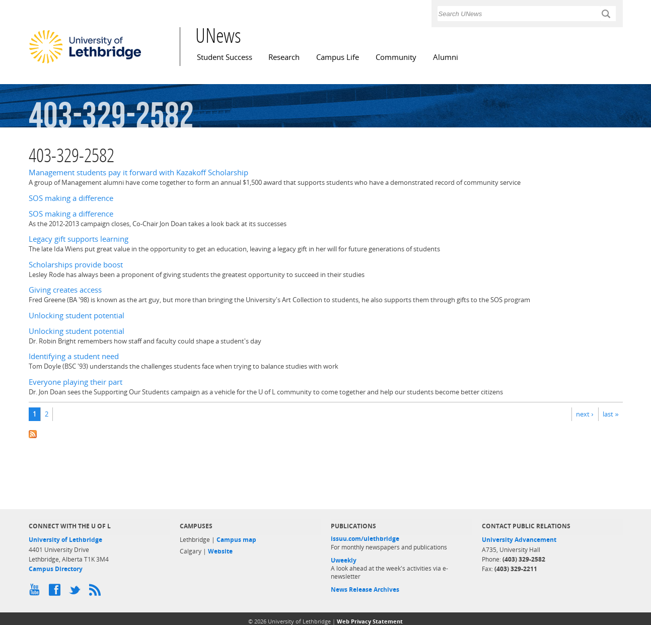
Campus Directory (56, 569)
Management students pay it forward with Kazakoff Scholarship (138, 172)
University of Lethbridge (65, 539)
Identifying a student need (74, 356)
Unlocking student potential (76, 315)
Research (284, 57)
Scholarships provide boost (76, 264)
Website (220, 551)
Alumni (445, 57)
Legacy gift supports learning (78, 239)
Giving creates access (65, 290)
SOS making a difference (71, 198)
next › (584, 414)
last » (610, 414)
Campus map (236, 539)
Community (396, 57)
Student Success (224, 57)
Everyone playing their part (75, 382)
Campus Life (337, 57)
